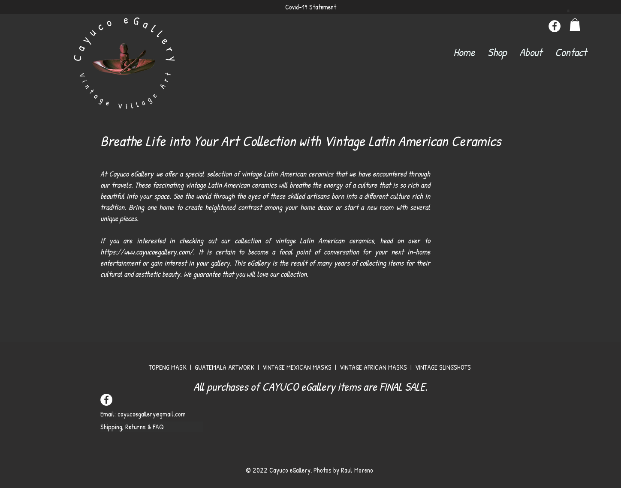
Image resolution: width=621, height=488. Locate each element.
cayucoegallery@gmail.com (152, 414)
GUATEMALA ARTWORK (224, 367)
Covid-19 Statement (310, 7)
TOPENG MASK (168, 367)
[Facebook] (555, 26)
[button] (568, 10)
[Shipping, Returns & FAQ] (151, 427)
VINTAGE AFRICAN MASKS (374, 367)
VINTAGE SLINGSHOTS (444, 367)
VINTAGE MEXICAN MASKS (297, 367)
